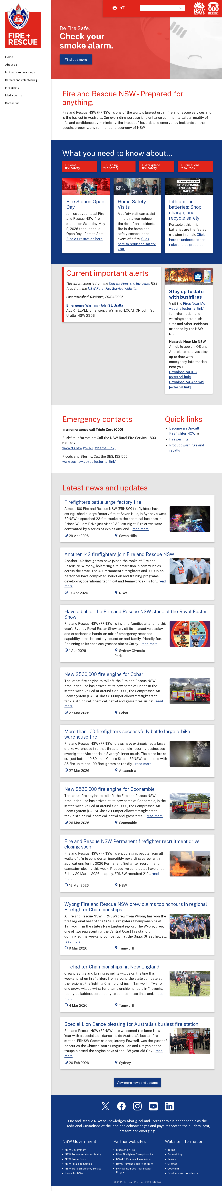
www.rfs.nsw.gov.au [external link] (89, 449)
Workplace (152, 166)
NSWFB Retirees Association (133, 1160)
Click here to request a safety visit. (137, 245)
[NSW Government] (199, 8)
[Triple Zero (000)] (213, 8)
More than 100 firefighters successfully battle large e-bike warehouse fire (127, 734)
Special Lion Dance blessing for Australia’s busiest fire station (131, 1025)
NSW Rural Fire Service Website (112, 289)
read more (140, 530)
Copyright (173, 1169)
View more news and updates (137, 1084)
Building (113, 166)
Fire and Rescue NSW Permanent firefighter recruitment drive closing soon (132, 844)
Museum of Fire (125, 1151)
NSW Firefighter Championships (135, 1155)
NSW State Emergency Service (83, 1169)
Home (9, 57)
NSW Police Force (75, 1160)
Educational (191, 166)
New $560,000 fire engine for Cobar (103, 675)
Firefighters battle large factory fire (102, 502)
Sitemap (172, 1165)
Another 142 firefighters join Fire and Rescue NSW (119, 555)
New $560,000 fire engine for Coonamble (109, 790)
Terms (171, 1151)
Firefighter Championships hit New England (111, 967)
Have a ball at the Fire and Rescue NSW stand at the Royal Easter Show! (135, 615)
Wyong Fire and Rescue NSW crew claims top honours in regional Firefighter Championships (135, 907)
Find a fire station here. (84, 239)
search (181, 8)
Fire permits (178, 440)
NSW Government (75, 1151)
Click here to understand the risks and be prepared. (187, 240)
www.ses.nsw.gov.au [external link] (89, 462)
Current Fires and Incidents (129, 284)
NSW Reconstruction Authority (83, 1155)
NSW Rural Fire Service (78, 1165)
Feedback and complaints (183, 1174)
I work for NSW (74, 1174)
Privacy (172, 1160)
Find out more (76, 59)
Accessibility (175, 1155)
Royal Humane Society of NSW (134, 1165)
